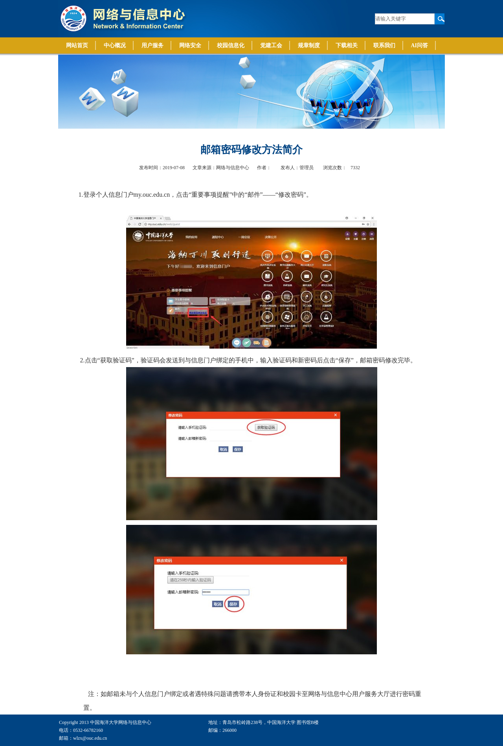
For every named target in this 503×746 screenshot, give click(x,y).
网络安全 (190, 45)
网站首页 (77, 45)
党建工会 (271, 45)
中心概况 (115, 45)
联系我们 (384, 45)
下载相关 (347, 45)
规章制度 (309, 45)
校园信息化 (230, 45)
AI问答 (419, 45)
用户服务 (152, 45)
